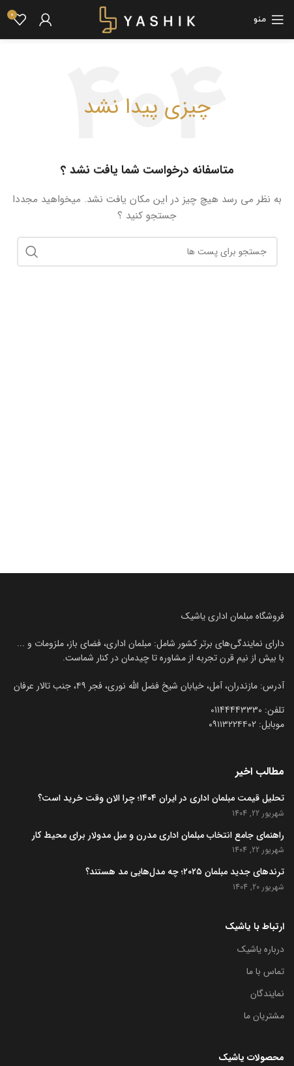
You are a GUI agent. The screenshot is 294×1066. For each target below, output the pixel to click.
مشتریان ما (264, 1016)
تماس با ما (265, 971)
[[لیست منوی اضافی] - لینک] (147, 686)
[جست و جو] (147, 252)
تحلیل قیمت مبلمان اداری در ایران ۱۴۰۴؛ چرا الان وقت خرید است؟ (161, 798)
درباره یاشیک (260, 949)
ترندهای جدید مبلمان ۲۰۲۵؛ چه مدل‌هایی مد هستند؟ (184, 872)
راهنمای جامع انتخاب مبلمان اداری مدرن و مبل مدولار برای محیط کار (158, 835)
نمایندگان (267, 993)
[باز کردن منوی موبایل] (269, 20)
